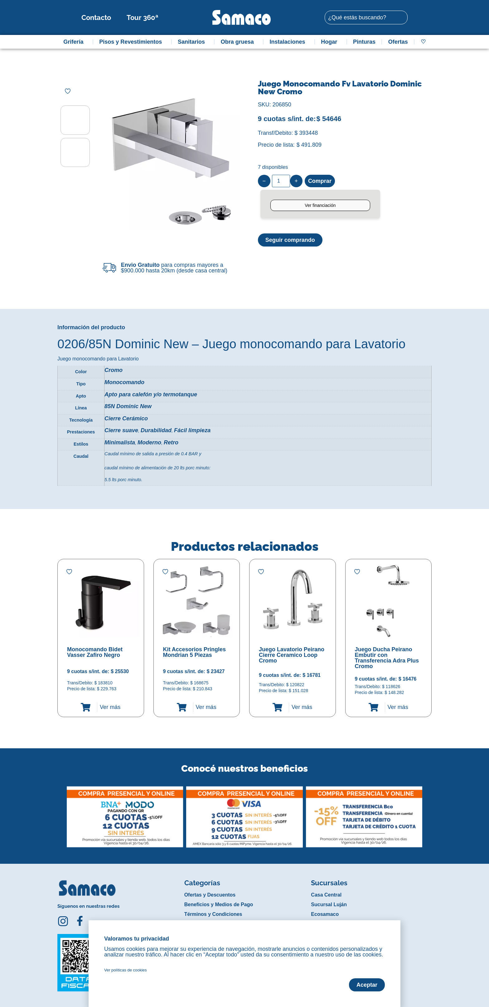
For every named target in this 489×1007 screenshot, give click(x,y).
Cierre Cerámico (126, 418)
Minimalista (119, 442)
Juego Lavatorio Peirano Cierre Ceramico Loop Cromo (291, 655)
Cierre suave (121, 430)
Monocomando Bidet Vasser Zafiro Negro (95, 652)
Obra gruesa (239, 42)
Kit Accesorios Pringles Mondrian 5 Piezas (194, 652)
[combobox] (366, 17)
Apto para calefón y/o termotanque (150, 394)
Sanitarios (193, 42)
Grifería (74, 42)
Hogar (330, 42)
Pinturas (364, 42)
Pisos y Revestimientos (132, 42)
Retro (171, 442)
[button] (61, 812)
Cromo (113, 370)
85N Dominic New (128, 406)
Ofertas (398, 42)
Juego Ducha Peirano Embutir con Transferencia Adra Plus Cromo (387, 657)
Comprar (320, 181)
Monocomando (124, 382)
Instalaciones (289, 42)
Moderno (149, 442)
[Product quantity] (281, 181)
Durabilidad (156, 430)
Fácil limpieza (192, 430)
